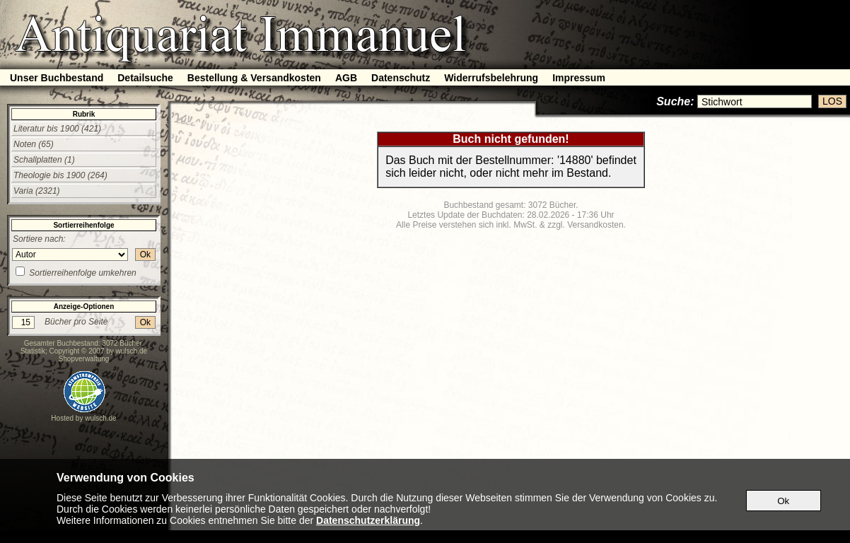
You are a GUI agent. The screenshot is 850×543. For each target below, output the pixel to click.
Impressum (578, 77)
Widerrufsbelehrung (491, 77)
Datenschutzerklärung (368, 520)
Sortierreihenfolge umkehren (82, 273)
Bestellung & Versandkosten (254, 77)
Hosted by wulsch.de (83, 418)
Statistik (33, 351)
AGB (346, 77)
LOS (832, 101)
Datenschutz (400, 77)
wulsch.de (131, 351)
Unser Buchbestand (56, 77)
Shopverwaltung (84, 359)
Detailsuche (145, 77)
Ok (145, 254)
